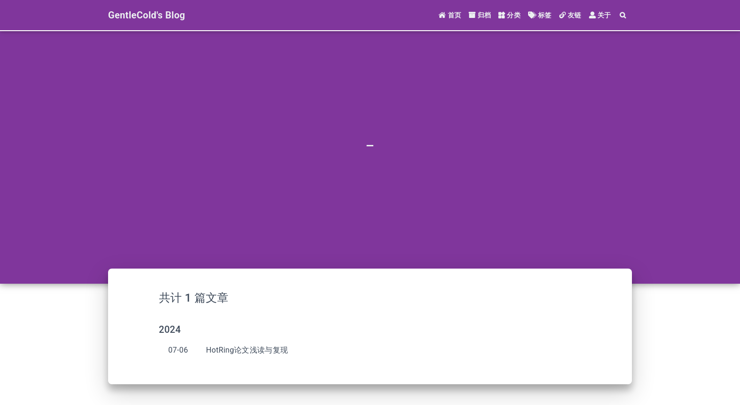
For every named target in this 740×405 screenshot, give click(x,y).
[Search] (623, 15)
